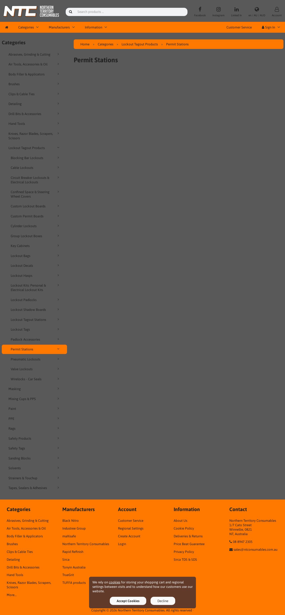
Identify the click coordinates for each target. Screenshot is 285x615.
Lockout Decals (36, 265)
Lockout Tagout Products (34, 148)
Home (85, 44)
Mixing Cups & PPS (34, 399)
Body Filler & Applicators (34, 74)
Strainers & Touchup (34, 478)
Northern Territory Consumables (85, 544)
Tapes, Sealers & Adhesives (34, 488)
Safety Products (34, 438)
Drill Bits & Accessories (34, 114)
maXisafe (69, 536)
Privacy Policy (184, 552)
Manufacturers (59, 27)
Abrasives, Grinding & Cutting (34, 54)
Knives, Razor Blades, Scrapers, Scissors (34, 135)
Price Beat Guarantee (189, 544)
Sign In (268, 27)
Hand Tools (34, 123)
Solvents (34, 468)
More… (11, 595)
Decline (162, 601)
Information (93, 27)
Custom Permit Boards (36, 216)
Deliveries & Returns (188, 536)
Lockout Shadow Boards (36, 310)
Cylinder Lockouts (36, 226)
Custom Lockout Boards (36, 206)
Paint (34, 409)
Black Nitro (70, 520)
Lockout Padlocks (36, 300)
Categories (26, 27)
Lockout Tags (36, 329)
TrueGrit (68, 575)
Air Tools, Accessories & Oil (34, 64)
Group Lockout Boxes (36, 236)
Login (122, 544)
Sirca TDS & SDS (185, 559)
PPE (34, 419)
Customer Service (239, 27)
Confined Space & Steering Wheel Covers (36, 194)
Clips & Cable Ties (34, 94)
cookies (114, 582)
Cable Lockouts (36, 168)
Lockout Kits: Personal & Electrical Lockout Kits (36, 287)
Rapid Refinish (72, 552)
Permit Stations (36, 349)
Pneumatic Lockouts (36, 359)
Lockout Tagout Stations (36, 320)
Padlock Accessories (36, 339)
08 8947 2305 (242, 542)
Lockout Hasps (36, 275)
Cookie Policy (184, 528)
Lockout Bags (36, 256)
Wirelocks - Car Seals (36, 379)
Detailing (34, 104)
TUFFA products (74, 583)
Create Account (129, 536)
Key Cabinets (36, 246)
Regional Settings (130, 528)
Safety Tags (34, 448)
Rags (34, 428)
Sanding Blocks (34, 458)
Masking (34, 389)
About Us (180, 520)
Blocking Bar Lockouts (36, 158)
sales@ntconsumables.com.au (255, 549)
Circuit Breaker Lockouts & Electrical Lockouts (36, 180)
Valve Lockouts (36, 369)
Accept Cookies (128, 601)
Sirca (65, 559)
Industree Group (74, 528)
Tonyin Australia (74, 567)
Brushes (34, 84)
